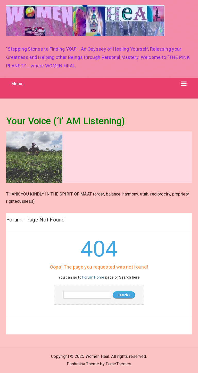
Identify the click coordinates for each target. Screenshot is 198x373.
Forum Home (93, 277)
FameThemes (118, 363)
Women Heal (97, 356)
